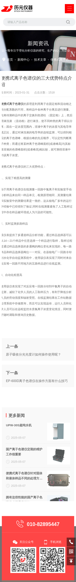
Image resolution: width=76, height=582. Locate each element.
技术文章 (40, 59)
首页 (10, 59)
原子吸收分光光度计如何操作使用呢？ (33, 371)
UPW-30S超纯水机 (18, 461)
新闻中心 (23, 59)
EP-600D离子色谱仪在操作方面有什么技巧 (37, 398)
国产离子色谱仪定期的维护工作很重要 (24, 487)
